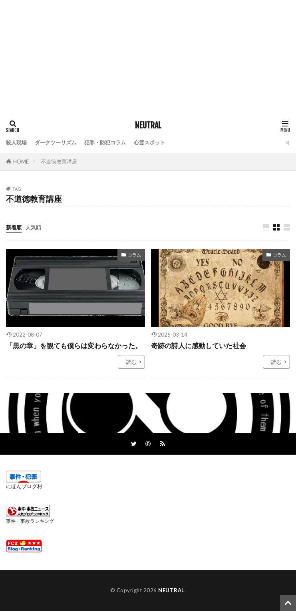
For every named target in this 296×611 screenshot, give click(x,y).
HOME (21, 161)
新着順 (14, 227)
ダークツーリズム (55, 142)
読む (131, 362)
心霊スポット (149, 142)
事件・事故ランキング (30, 521)
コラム (134, 254)
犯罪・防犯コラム (105, 142)
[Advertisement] (148, 56)
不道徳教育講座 (59, 161)
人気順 (33, 227)
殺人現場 (16, 142)
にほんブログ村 (24, 486)
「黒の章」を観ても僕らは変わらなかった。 (74, 346)
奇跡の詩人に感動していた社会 (198, 346)
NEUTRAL (148, 126)
